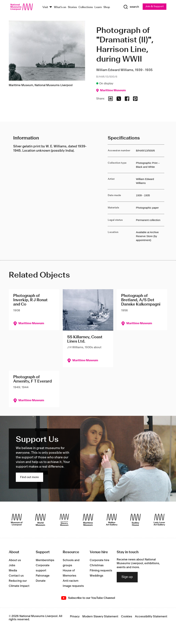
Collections (86, 7)
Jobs (12, 565)
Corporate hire (99, 560)
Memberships (45, 560)
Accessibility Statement (151, 616)
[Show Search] (131, 7)
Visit (45, 7)
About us (15, 560)
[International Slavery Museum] (64, 520)
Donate (41, 581)
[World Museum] (40, 520)
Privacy (75, 616)
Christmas (97, 565)
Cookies (126, 616)
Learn (98, 7)
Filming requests (101, 570)
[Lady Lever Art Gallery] (159, 520)
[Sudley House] (135, 520)
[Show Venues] (50, 7)
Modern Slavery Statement (100, 616)
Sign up (127, 577)
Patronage (43, 575)
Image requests (73, 586)
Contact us (16, 575)
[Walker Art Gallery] (112, 520)
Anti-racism (70, 581)
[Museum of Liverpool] (17, 520)
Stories (72, 7)
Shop (106, 7)
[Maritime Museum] (88, 520)
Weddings (96, 575)
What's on (60, 7)
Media (13, 570)
